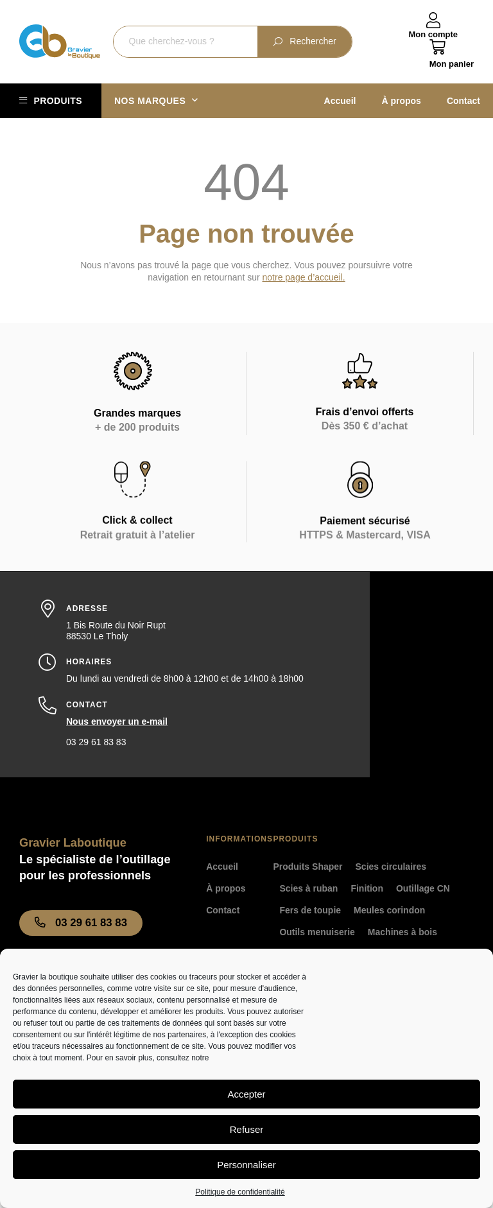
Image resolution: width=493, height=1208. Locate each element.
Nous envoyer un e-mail (117, 721)
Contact (463, 101)
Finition (366, 888)
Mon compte (433, 34)
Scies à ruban (308, 888)
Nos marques (156, 101)
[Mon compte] (433, 21)
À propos (400, 101)
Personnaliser (246, 1164)
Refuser (247, 1129)
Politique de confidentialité (239, 1191)
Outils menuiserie (316, 932)
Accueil (340, 101)
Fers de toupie (310, 910)
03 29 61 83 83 (96, 742)
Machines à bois (402, 932)
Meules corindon (389, 910)
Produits (57, 101)
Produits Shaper (307, 866)
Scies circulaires (391, 866)
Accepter (246, 1094)
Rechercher (304, 41)
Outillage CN (423, 888)
